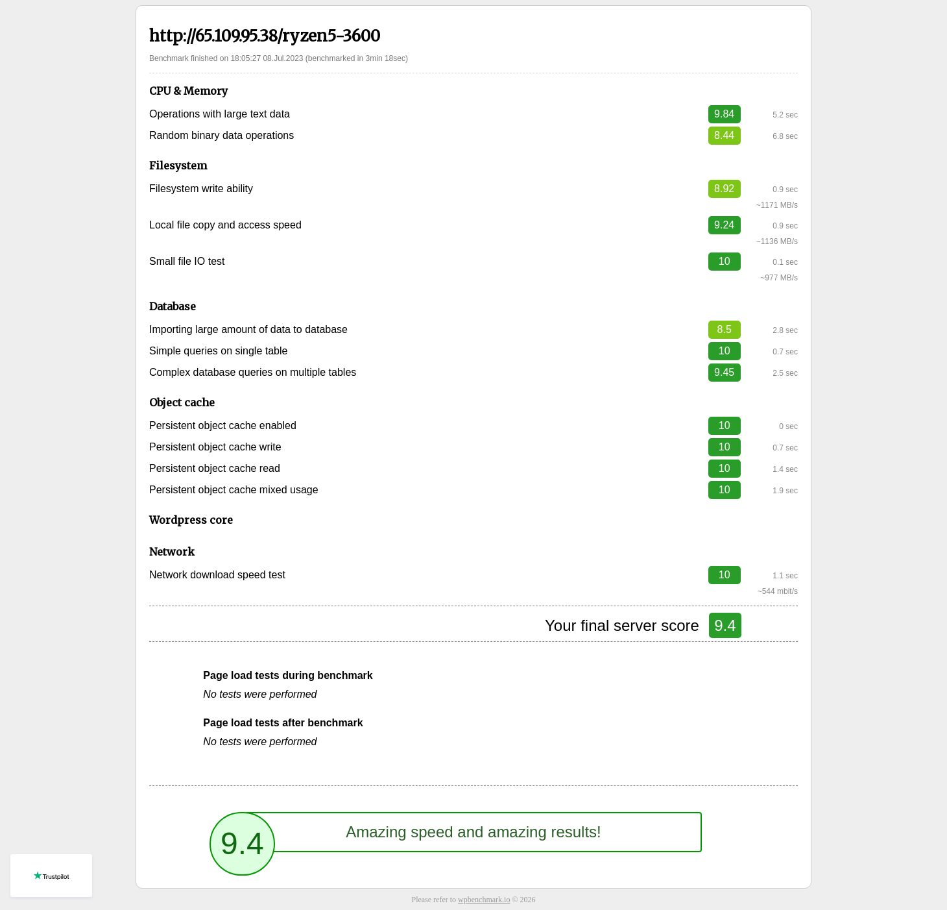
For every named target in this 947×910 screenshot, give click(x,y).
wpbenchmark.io (484, 899)
